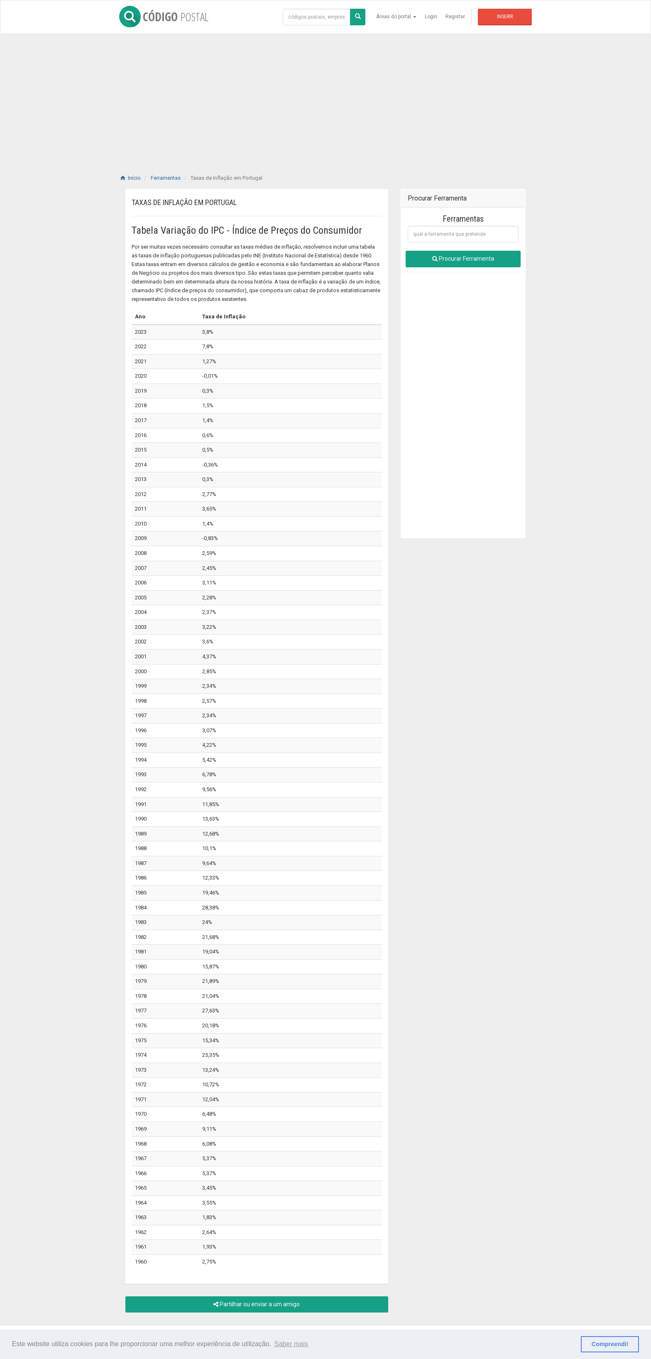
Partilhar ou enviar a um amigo (256, 1304)
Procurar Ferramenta (463, 258)
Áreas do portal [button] (396, 17)
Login (431, 17)
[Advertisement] (325, 95)
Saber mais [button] (291, 1343)
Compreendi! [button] (610, 1344)
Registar (455, 17)
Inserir (505, 17)
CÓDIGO (163, 16)
